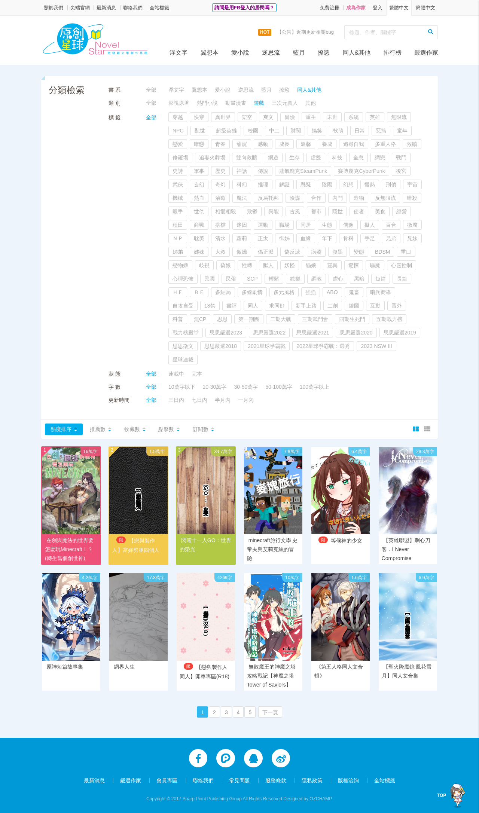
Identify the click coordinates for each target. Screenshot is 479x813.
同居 (305, 225)
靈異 (332, 265)
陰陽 (327, 184)
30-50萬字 (246, 387)
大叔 (220, 252)
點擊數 (166, 429)
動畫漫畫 (235, 103)
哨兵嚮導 (380, 292)
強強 (310, 292)
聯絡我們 (133, 7)
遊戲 (259, 103)
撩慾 (324, 52)
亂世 (200, 131)
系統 (353, 117)
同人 (253, 306)
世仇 (199, 211)
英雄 (375, 117)
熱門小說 (207, 103)
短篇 (380, 279)
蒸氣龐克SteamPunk (303, 171)
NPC (178, 131)
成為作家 (356, 7)
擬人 (369, 225)
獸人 (268, 265)
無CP (200, 319)
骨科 (348, 238)
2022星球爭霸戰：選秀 (323, 346)
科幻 (242, 184)
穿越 (178, 117)
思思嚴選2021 (312, 333)
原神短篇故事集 (64, 667)
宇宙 (412, 184)
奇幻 (220, 184)
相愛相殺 (225, 211)
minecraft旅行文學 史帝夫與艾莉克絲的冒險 (272, 549)
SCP (252, 279)
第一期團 (248, 319)
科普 (178, 319)
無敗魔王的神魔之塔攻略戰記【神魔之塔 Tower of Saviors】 (271, 676)
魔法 (242, 198)
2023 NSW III (376, 346)
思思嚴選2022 (269, 333)
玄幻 (199, 184)
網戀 (380, 158)
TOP (441, 795)
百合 (391, 225)
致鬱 (252, 211)
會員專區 (166, 780)
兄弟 (391, 238)
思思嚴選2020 (356, 333)
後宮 (401, 171)
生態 (327, 225)
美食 (380, 211)
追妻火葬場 (212, 158)
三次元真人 (285, 103)
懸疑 (305, 184)
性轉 (247, 265)
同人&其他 (357, 52)
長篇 (402, 279)
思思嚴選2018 (220, 346)
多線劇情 (252, 292)
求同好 (277, 306)
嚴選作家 (426, 52)
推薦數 (98, 429)
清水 (220, 238)
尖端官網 (80, 7)
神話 (242, 171)
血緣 (305, 238)
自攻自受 (183, 306)
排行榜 (393, 52)
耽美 (199, 238)
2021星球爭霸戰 (267, 346)
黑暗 (359, 279)
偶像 (348, 225)
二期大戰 (280, 319)
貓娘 (311, 265)
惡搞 (381, 131)
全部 (151, 90)
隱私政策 (312, 780)
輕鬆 (274, 279)
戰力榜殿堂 (186, 333)
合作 (316, 198)
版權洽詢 (348, 780)
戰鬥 (401, 158)
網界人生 (124, 667)
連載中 (176, 374)
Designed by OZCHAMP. (308, 798)
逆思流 (271, 52)
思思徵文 (183, 346)
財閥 (295, 131)
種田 (178, 225)
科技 (337, 158)
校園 (253, 131)
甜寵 (242, 144)
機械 (178, 198)
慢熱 (369, 184)
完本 (197, 374)
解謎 (284, 184)
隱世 (337, 211)
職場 (284, 225)
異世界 (223, 117)
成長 (284, 144)
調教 (316, 279)
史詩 (178, 171)
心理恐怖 (183, 279)
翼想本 (210, 52)
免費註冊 (329, 7)
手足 (369, 238)
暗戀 (199, 144)
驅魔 (375, 265)
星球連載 (183, 360)
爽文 (268, 117)
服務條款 (275, 780)
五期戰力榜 (389, 319)
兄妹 (412, 238)
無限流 (399, 117)
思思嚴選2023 (226, 333)
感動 (263, 144)
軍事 (199, 171)
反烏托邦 (268, 198)
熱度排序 (61, 429)
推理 (263, 184)
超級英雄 (226, 131)
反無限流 (385, 198)
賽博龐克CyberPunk (361, 171)
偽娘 (225, 265)
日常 (359, 131)
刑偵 (391, 184)
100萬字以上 (314, 387)
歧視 (204, 265)
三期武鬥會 (315, 319)
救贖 (412, 144)
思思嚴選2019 (400, 333)
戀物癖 (180, 265)
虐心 (338, 279)
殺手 (178, 211)
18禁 (210, 306)
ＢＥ (199, 292)
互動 (375, 306)
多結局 (223, 292)
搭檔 (220, 225)
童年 (402, 131)
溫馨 (305, 144)
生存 (294, 158)
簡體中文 (425, 7)
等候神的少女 (346, 541)
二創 (332, 306)
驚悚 (353, 265)
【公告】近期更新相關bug (305, 32)
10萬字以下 (181, 387)
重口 (406, 252)
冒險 (289, 117)
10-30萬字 (215, 387)
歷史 (220, 171)
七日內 (199, 400)
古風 (295, 211)
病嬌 (316, 252)
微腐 (412, 225)
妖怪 (289, 265)
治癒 (220, 198)
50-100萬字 (278, 387)
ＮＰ (178, 238)
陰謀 (295, 198)
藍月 (299, 52)
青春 (220, 144)
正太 (263, 238)
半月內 (223, 400)
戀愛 (178, 144)
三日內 (176, 400)
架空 (247, 117)
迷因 (242, 225)
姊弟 (178, 252)
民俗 (231, 279)
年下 (327, 238)
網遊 (273, 158)
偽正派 (266, 252)
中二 (274, 131)
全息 (358, 158)
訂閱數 (200, 429)
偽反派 (292, 252)
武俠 (178, 184)
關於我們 (53, 7)
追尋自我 (353, 144)
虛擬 (316, 158)
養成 (327, 144)
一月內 (246, 400)
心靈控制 (401, 265)
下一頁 (270, 713)
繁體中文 (399, 7)
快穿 (199, 117)
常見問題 (239, 780)
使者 (359, 211)
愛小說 (240, 52)
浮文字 (178, 52)
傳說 (263, 171)
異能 (273, 211)
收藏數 (132, 429)
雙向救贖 (246, 158)
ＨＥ (178, 292)
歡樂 (295, 279)
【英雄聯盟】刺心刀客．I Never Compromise (406, 549)
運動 (263, 225)
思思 (222, 319)
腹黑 (337, 252)
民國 (209, 279)
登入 (377, 7)
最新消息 (106, 7)
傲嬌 (242, 252)
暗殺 (412, 198)
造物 (359, 198)
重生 (311, 117)
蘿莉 (242, 238)
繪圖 (354, 306)
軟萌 (338, 131)
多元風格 (284, 292)
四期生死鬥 (352, 319)
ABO (332, 292)
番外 (396, 306)
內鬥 (337, 198)
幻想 (348, 184)
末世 (332, 117)
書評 (231, 306)
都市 (316, 211)
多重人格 (385, 144)
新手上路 (306, 306)
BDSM (382, 252)
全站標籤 (159, 7)
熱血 (199, 198)
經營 (401, 211)
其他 (310, 103)
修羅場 (180, 158)
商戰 (199, 225)
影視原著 (178, 103)
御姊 (284, 238)
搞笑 (317, 131)
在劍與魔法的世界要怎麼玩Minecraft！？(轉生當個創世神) (69, 549)
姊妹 (199, 252)
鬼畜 (354, 292)
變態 (359, 252)
